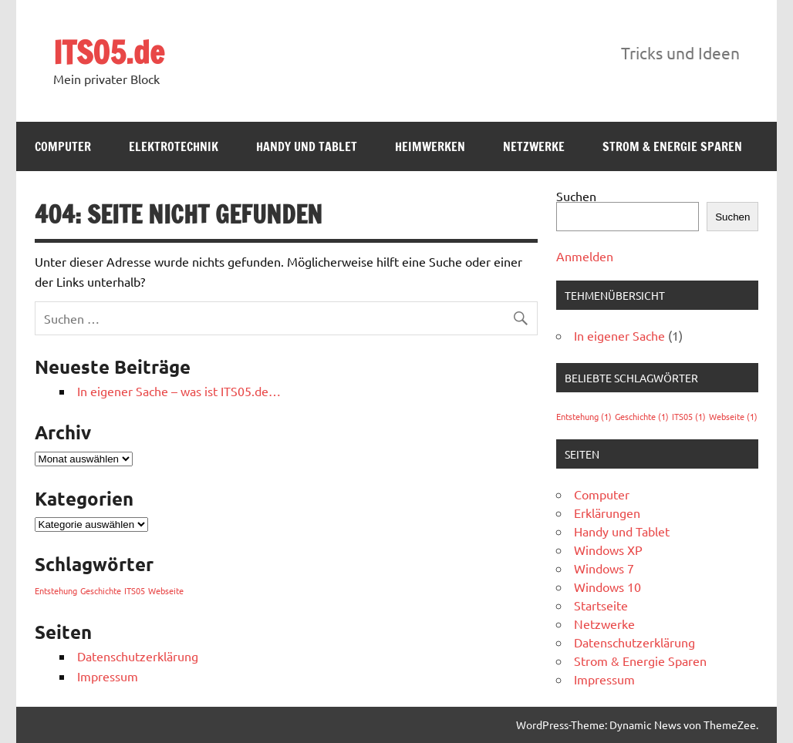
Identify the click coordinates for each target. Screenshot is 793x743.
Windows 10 (607, 586)
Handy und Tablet (306, 146)
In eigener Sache (619, 335)
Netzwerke (534, 146)
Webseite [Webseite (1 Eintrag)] (166, 590)
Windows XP (608, 549)
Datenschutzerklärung (137, 656)
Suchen (576, 195)
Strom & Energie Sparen (672, 146)
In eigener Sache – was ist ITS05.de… (179, 390)
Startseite (601, 605)
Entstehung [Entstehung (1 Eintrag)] (56, 590)
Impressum (107, 676)
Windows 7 (604, 568)
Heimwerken (430, 146)
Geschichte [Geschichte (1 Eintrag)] (100, 590)
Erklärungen (607, 512)
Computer (63, 146)
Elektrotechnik (173, 146)
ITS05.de (108, 52)
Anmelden (584, 256)
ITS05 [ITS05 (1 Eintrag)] (134, 590)
